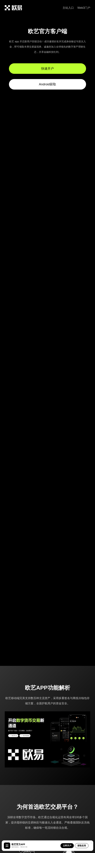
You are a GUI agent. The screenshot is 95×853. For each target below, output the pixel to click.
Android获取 (47, 84)
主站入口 (68, 7)
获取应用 (81, 845)
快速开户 (47, 68)
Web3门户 (83, 7)
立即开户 (67, 845)
